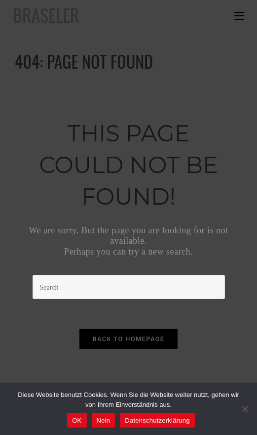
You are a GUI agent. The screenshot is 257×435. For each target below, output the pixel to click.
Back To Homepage (128, 339)
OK (76, 420)
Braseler (46, 14)
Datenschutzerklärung (157, 420)
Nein (103, 420)
